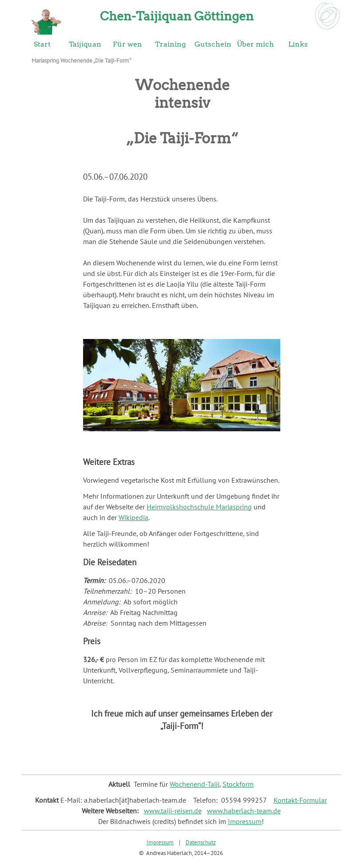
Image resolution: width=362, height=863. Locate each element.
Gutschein (213, 44)
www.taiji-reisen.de (173, 810)
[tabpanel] (181, 245)
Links (298, 44)
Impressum (245, 821)
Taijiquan (85, 44)
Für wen (127, 44)
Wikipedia (133, 517)
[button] (181, 339)
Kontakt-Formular (300, 800)
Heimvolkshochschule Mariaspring (199, 506)
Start (42, 44)
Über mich (255, 44)
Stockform (238, 784)
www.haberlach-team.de (244, 810)
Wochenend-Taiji (194, 784)
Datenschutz (201, 842)
